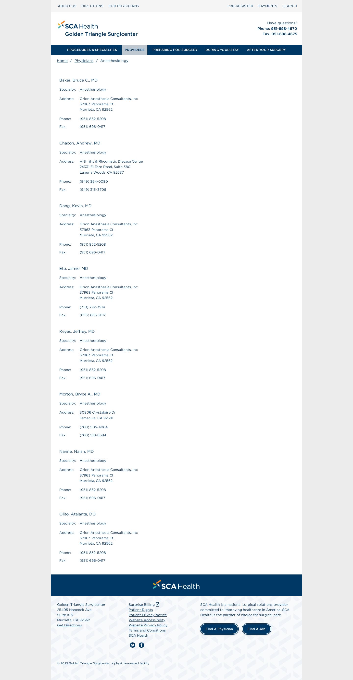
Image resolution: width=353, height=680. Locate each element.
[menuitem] (67, 6)
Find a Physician (219, 629)
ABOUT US (67, 6)
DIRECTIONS (92, 6)
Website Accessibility (147, 620)
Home (62, 61)
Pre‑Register (240, 6)
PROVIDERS (134, 50)
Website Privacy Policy (148, 625)
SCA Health (138, 635)
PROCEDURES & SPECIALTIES (92, 50)
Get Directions (69, 625)
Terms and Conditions (147, 630)
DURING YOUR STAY (222, 50)
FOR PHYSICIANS (124, 6)
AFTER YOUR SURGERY (266, 50)
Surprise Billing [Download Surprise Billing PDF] (144, 605)
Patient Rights (141, 610)
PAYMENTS (267, 6)
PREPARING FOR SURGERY (175, 50)
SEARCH (289, 6)
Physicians (84, 61)
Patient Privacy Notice (148, 615)
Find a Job (256, 629)
